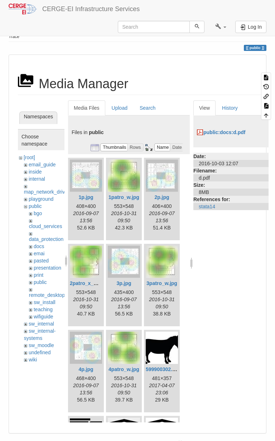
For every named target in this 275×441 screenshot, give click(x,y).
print (38, 275)
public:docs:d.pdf (224, 132)
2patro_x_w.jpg (88, 283)
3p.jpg (123, 283)
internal (37, 179)
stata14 (207, 206)
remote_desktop (47, 295)
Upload (119, 108)
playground (41, 199)
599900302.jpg (163, 369)
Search (147, 108)
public (35, 206)
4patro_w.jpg (123, 369)
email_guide (42, 164)
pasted (41, 261)
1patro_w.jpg (123, 197)
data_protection (46, 239)
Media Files (87, 108)
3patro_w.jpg (161, 283)
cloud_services (45, 226)
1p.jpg (85, 197)
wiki (33, 359)
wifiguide (43, 316)
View (204, 108)
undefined (40, 352)
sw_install (45, 302)
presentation (47, 268)
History (230, 108)
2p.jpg (161, 197)
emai (39, 253)
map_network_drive (46, 192)
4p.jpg (85, 369)
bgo (38, 213)
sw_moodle (41, 345)
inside (35, 172)
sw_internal (41, 324)
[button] (221, 27)
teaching (43, 309)
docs (39, 246)
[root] (29, 157)
